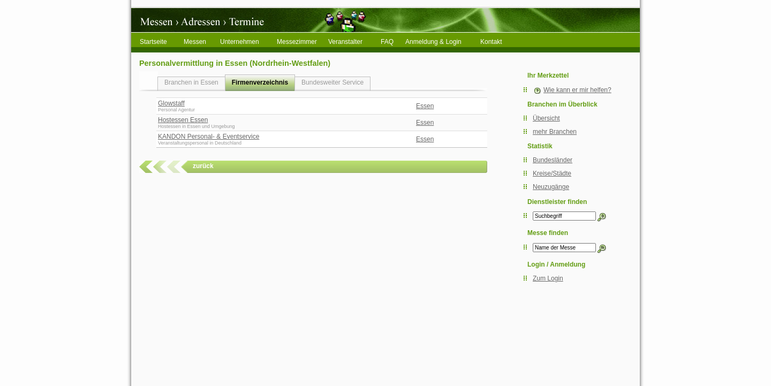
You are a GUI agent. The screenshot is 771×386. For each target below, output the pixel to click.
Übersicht (546, 118)
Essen (425, 106)
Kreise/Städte (552, 173)
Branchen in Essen (191, 82)
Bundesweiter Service (332, 82)
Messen (195, 42)
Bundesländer (552, 160)
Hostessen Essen (183, 120)
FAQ (387, 42)
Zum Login (548, 278)
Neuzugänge (551, 187)
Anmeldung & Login (433, 42)
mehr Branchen (555, 131)
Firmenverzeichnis (260, 82)
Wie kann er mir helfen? (577, 90)
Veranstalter (345, 42)
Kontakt (491, 42)
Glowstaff (171, 103)
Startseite (153, 42)
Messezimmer (297, 42)
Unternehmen (239, 42)
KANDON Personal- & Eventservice (208, 136)
